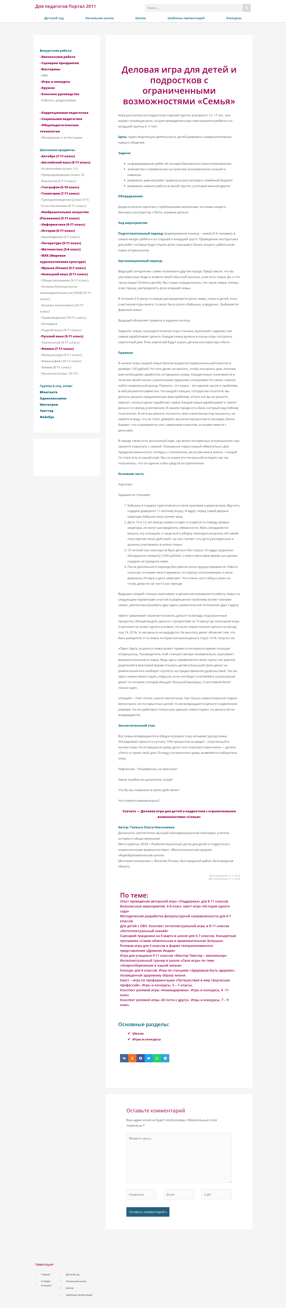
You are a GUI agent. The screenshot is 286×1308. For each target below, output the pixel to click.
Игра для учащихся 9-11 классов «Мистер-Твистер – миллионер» (173, 955)
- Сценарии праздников (59, 63)
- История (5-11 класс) (57, 231)
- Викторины (50, 69)
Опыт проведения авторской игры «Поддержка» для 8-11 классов (174, 901)
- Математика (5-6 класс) (60, 249)
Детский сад (54, 18)
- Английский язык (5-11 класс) (65, 162)
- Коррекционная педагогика (64, 113)
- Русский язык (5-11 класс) (61, 336)
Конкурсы (234, 18)
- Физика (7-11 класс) (57, 348)
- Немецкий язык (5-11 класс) (64, 274)
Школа (140, 18)
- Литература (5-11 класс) (60, 243)
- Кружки (47, 88)
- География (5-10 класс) (59, 187)
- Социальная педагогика (61, 119)
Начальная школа (99, 18)
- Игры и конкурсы (55, 81)
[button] (124, 1058)
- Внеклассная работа (57, 57)
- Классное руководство (59, 94)
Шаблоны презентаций (186, 18)
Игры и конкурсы (146, 1039)
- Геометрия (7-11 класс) (59, 193)
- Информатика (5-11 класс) (62, 224)
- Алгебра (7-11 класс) (57, 156)
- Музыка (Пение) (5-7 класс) (63, 268)
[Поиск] (247, 8)
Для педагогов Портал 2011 (65, 6)
